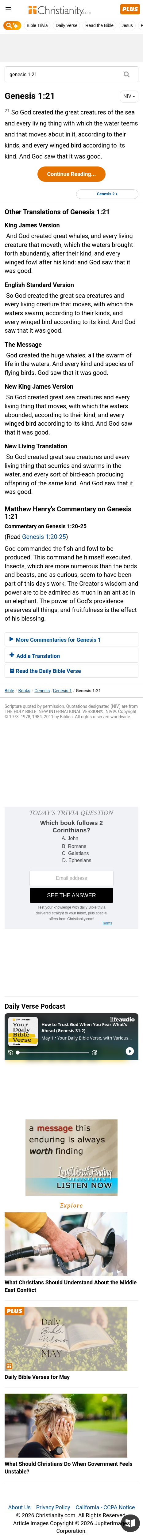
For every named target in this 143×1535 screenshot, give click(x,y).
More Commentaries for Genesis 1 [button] (55, 640)
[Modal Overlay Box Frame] (71, 868)
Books (24, 690)
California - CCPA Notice (105, 1507)
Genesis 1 (62, 690)
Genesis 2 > (107, 194)
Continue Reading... (71, 174)
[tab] (71, 639)
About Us (19, 1507)
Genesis (42, 690)
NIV (129, 96)
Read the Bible (99, 25)
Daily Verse (66, 25)
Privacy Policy (53, 1507)
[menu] (8, 10)
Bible (9, 690)
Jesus (127, 25)
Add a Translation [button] (35, 656)
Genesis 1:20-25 (44, 536)
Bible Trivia (37, 25)
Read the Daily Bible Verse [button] (45, 671)
